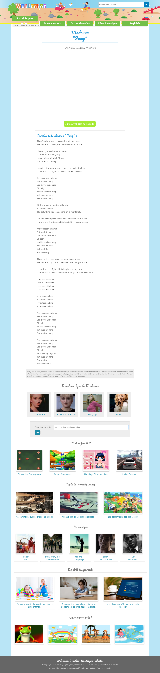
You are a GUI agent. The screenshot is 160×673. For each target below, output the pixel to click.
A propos (52, 668)
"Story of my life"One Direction (52, 557)
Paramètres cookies (104, 668)
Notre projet (61, 668)
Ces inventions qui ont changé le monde (34, 515)
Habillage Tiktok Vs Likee (96, 473)
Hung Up (92, 413)
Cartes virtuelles (80, 23)
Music (119, 413)
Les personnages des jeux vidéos (123, 515)
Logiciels (135, 23)
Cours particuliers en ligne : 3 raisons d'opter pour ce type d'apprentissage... (78, 604)
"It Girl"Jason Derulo (132, 557)
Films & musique (107, 23)
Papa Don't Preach (65, 413)
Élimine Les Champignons (29, 473)
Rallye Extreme (129, 473)
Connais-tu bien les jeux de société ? (78, 515)
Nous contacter (72, 668)
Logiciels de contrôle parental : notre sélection (123, 604)
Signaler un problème (87, 668)
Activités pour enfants (25, 21)
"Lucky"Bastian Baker (106, 557)
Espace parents (53, 23)
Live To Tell (39, 413)
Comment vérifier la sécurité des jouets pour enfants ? (34, 604)
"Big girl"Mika (26, 557)
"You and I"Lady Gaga (79, 557)
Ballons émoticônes (63, 473)
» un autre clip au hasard (79, 123)
